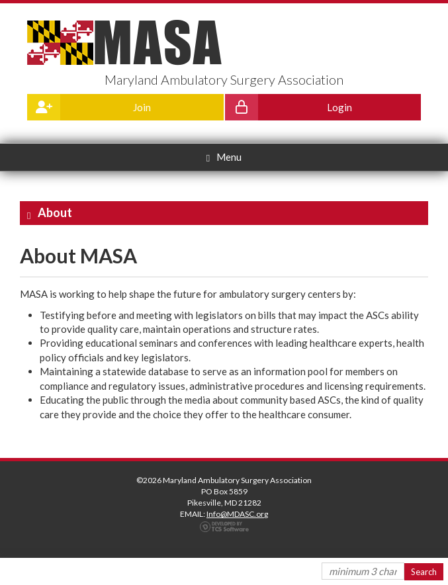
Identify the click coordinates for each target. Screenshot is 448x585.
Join (89, 107)
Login (288, 107)
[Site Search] (363, 571)
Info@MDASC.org (237, 514)
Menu (224, 157)
